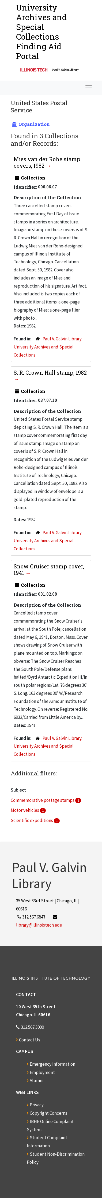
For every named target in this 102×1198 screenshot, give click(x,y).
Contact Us (29, 1040)
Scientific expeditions (32, 820)
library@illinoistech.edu (39, 925)
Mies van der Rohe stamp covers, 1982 (47, 162)
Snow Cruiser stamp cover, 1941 (49, 569)
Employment (42, 1072)
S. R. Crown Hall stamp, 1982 (50, 372)
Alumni (36, 1080)
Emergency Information (52, 1064)
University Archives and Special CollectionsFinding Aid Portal (41, 31)
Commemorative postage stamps (43, 800)
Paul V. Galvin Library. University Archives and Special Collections (48, 347)
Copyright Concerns (48, 1113)
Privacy (37, 1105)
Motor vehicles (25, 810)
